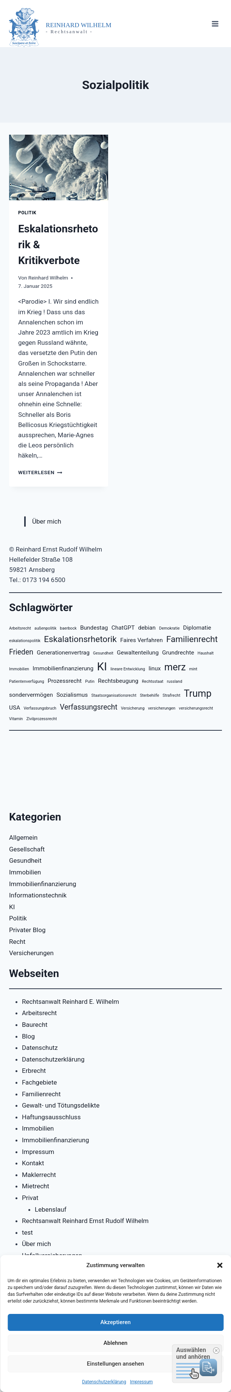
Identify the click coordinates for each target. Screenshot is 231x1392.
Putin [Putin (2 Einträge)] (90, 681)
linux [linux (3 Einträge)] (155, 668)
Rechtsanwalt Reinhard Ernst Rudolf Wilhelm (85, 1221)
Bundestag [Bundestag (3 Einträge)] (94, 627)
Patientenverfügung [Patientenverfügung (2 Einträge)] (26, 681)
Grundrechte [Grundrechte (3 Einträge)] (178, 652)
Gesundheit (25, 860)
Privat (30, 1197)
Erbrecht (34, 1070)
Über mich (46, 521)
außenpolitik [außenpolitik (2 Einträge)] (45, 628)
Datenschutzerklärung (104, 1381)
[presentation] (58, 167)
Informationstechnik (38, 895)
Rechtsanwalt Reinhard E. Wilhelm (70, 1001)
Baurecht (35, 1024)
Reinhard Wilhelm (48, 278)
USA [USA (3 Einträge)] (14, 707)
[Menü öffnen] (215, 23)
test (27, 1232)
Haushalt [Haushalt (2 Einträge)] (206, 653)
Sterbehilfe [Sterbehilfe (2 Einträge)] (149, 695)
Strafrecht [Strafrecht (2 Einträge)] (171, 695)
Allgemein (23, 837)
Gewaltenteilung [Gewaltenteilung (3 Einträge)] (138, 652)
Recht (17, 941)
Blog (28, 1036)
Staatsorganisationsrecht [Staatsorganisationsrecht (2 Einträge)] (113, 695)
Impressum (141, 1381)
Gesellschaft (27, 849)
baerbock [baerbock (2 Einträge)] (68, 628)
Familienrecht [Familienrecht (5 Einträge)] (192, 639)
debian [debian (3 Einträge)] (146, 627)
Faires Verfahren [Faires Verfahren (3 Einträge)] (141, 640)
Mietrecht (35, 1186)
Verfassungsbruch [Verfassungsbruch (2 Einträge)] (39, 708)
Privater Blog (27, 930)
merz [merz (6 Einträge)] (175, 667)
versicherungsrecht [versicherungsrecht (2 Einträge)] (196, 708)
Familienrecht (41, 1094)
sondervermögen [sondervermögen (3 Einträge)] (31, 694)
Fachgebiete (39, 1082)
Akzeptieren (115, 1322)
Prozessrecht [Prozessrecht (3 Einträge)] (65, 681)
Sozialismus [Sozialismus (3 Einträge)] (72, 694)
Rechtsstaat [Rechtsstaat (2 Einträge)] (152, 681)
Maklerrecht (39, 1174)
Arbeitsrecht (39, 1013)
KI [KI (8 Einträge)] (102, 666)
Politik (27, 212)
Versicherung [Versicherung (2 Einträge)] (132, 708)
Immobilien (25, 872)
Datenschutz (40, 1047)
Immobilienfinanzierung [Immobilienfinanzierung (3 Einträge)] (63, 668)
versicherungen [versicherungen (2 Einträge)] (161, 708)
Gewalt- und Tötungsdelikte (60, 1105)
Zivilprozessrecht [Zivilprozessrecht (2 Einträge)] (41, 718)
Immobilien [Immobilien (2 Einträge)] (19, 669)
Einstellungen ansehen (115, 1363)
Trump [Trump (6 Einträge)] (197, 693)
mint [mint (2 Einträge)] (193, 669)
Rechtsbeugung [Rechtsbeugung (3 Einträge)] (118, 681)
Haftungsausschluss (51, 1117)
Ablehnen (115, 1343)
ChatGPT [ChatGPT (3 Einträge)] (123, 627)
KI (12, 907)
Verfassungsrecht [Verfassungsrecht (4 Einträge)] (88, 707)
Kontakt (33, 1163)
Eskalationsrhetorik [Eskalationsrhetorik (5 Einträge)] (80, 639)
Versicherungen (31, 953)
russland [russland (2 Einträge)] (174, 681)
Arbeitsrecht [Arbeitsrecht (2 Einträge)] (20, 628)
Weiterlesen (40, 472)
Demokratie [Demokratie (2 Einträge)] (169, 628)
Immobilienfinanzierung (42, 884)
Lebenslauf (51, 1209)
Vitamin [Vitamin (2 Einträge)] (16, 718)
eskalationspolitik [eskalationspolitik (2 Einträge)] (24, 640)
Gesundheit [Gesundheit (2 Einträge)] (103, 653)
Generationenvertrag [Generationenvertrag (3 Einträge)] (63, 652)
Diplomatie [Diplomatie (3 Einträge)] (197, 627)
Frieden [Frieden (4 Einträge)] (21, 652)
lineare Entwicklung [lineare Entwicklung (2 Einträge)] (127, 669)
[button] (219, 1265)
